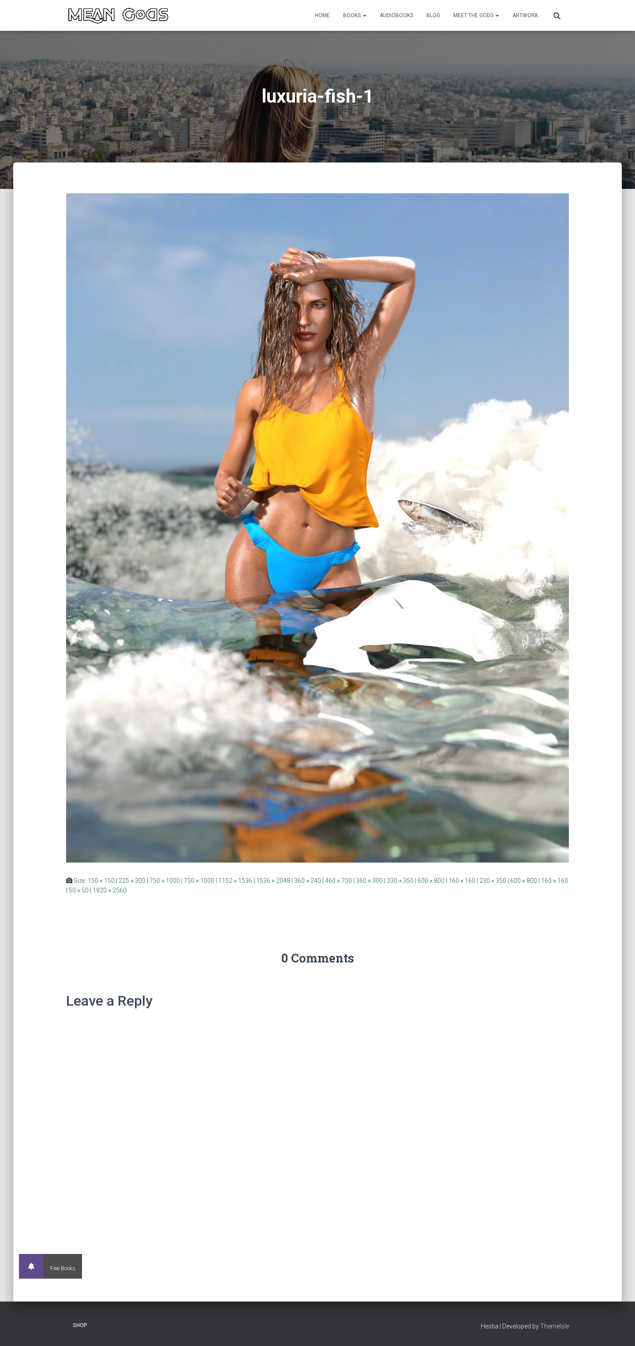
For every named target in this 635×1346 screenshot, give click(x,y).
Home (322, 15)
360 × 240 (307, 880)
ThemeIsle (554, 1326)
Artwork (525, 15)
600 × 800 (431, 880)
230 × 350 (400, 880)
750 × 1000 (164, 880)
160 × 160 (461, 880)
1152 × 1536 (235, 880)
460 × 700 (338, 880)
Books (354, 15)
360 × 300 (369, 880)
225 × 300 (132, 880)
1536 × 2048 (273, 880)
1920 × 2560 (110, 890)
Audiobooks (396, 15)
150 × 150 (101, 880)
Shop (80, 1325)
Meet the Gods (476, 15)
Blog (433, 15)
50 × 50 (79, 890)
